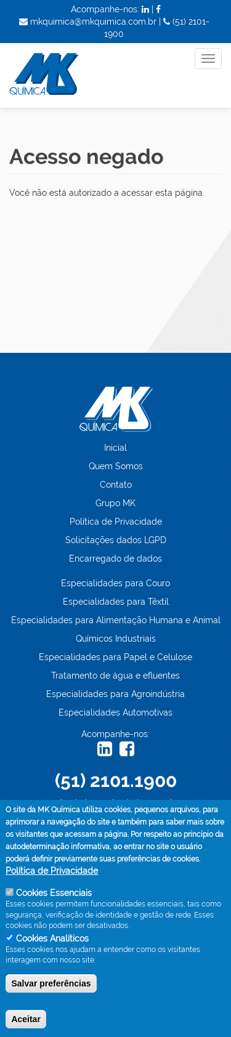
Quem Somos (116, 466)
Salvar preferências (51, 991)
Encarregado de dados (115, 558)
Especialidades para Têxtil (116, 602)
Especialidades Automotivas (115, 712)
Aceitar (25, 1026)
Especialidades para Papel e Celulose (115, 657)
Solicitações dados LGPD (115, 540)
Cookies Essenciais (54, 901)
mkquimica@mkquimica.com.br (115, 803)
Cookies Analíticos (52, 946)
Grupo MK (115, 503)
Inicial (115, 448)
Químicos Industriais (116, 639)
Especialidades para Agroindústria (115, 694)
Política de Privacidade (116, 522)
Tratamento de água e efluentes (115, 675)
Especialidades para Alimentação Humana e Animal (116, 620)
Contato (116, 485)
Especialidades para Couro (115, 583)
